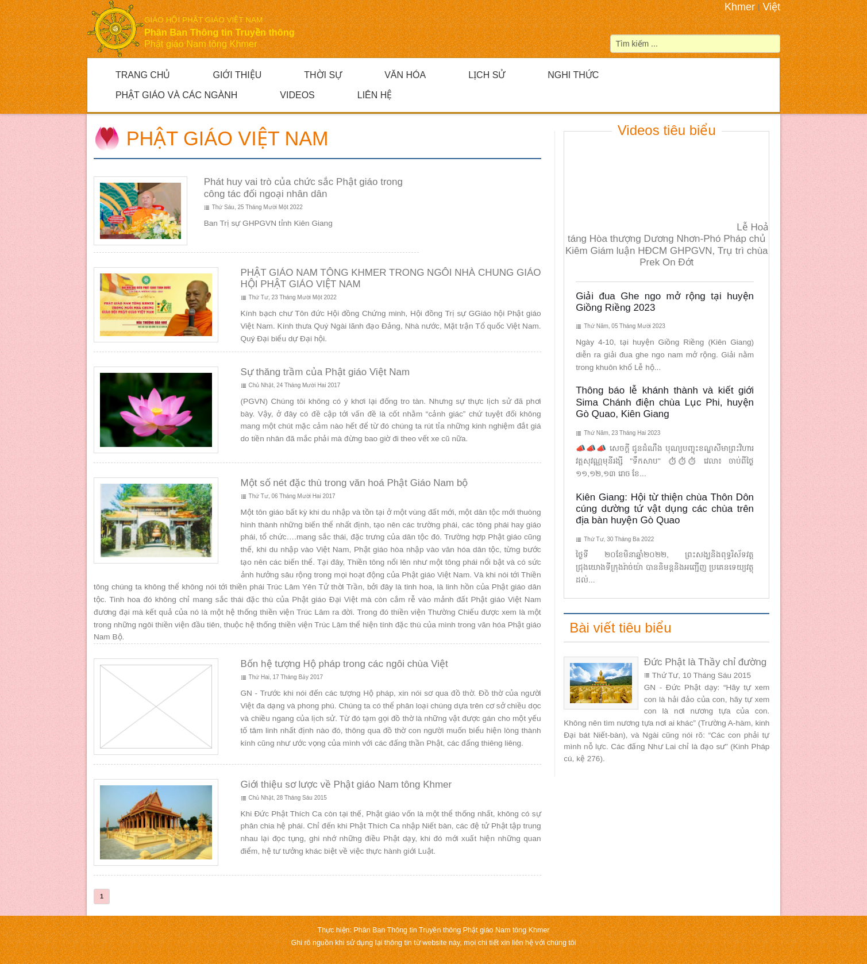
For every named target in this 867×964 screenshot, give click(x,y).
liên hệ (523, 943)
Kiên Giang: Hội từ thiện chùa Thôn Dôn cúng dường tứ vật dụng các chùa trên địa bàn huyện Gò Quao (665, 509)
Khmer (740, 7)
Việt (771, 7)
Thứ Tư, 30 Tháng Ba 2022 (619, 539)
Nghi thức (573, 75)
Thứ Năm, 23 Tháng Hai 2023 (622, 433)
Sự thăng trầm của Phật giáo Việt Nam (325, 372)
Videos (297, 95)
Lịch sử (486, 75)
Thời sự (323, 75)
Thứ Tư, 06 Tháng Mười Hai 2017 (292, 496)
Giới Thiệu (237, 75)
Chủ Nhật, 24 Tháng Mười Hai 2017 (295, 385)
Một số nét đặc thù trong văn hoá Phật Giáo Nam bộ (354, 482)
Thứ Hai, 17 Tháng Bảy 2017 (286, 677)
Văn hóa (405, 75)
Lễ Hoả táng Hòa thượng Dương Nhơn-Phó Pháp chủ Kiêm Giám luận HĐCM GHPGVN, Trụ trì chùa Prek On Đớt (667, 245)
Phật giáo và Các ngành (176, 95)
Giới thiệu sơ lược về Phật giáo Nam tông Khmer (346, 784)
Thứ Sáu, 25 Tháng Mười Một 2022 (257, 207)
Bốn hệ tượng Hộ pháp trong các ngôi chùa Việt (344, 663)
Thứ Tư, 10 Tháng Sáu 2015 (701, 675)
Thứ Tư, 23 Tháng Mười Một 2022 (293, 297)
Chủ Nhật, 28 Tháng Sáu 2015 (288, 798)
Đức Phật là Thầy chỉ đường (705, 662)
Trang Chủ (143, 75)
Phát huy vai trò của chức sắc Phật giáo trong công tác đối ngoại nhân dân (303, 187)
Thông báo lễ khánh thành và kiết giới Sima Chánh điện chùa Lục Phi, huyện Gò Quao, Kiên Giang (665, 402)
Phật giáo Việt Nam (227, 138)
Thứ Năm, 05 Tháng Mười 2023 (624, 326)
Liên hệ (374, 95)
